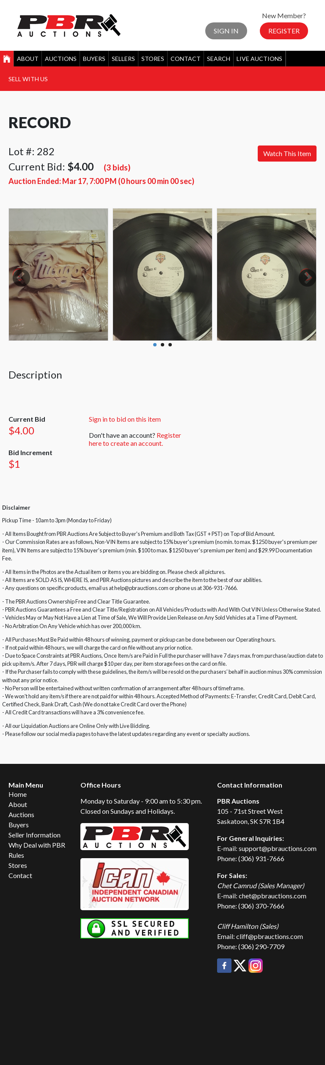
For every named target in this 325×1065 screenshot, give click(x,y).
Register (284, 31)
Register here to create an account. (135, 439)
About (28, 58)
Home (17, 794)
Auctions (61, 58)
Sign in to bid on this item (125, 419)
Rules (16, 855)
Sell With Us (28, 78)
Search (218, 58)
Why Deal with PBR (36, 845)
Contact (186, 58)
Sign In (226, 31)
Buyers (94, 58)
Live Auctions (259, 58)
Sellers (123, 58)
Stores (152, 58)
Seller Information (34, 835)
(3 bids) (117, 167)
